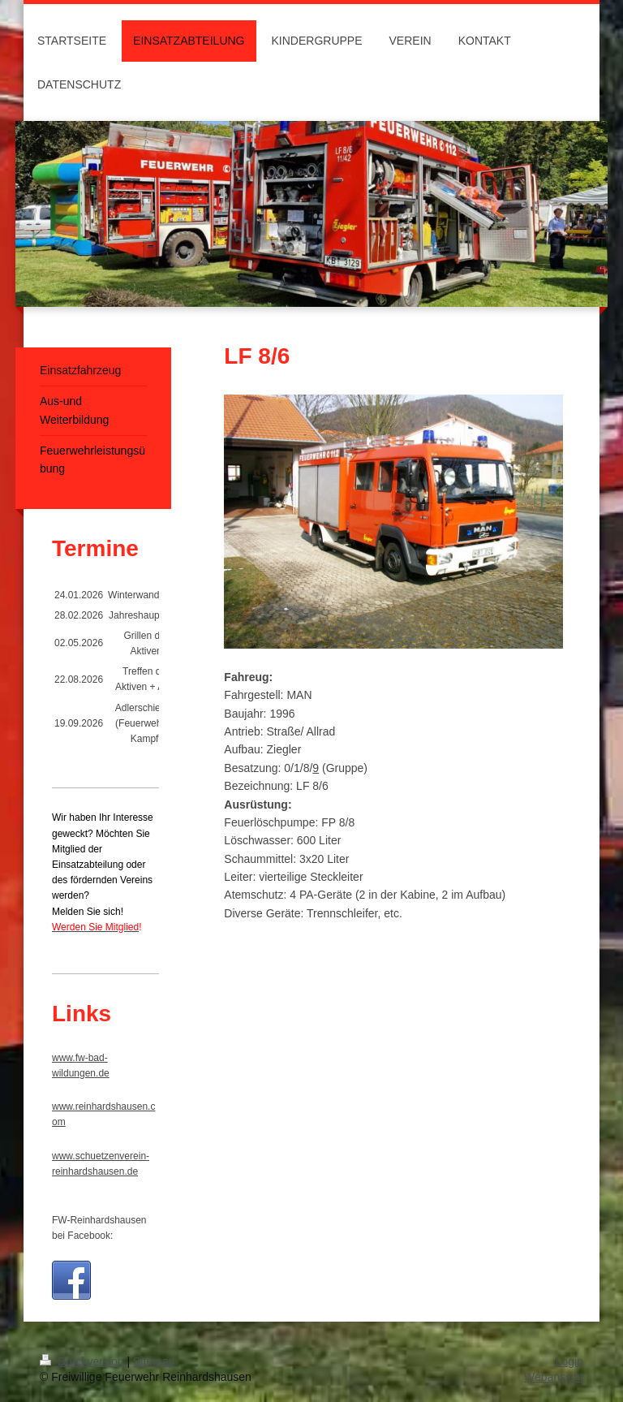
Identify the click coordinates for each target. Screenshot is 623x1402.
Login (569, 1361)
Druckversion (83, 1361)
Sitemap (153, 1361)
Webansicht (553, 1376)
